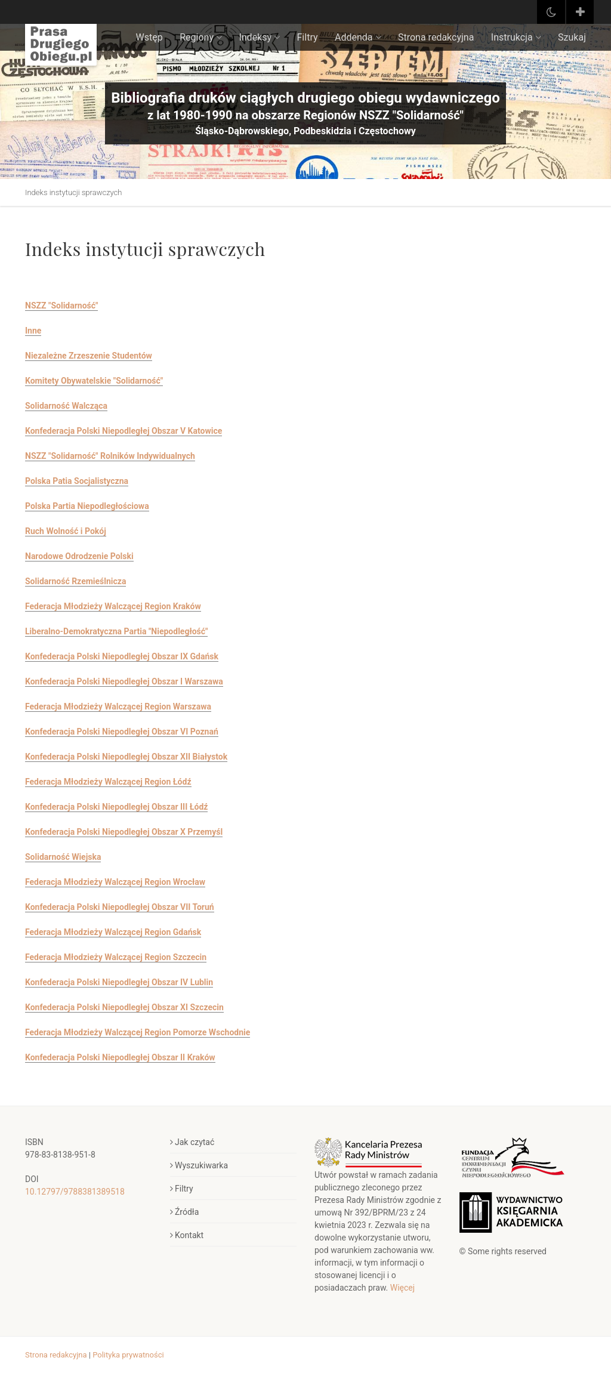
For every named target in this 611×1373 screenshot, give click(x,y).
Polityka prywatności (127, 1354)
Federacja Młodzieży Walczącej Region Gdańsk (113, 932)
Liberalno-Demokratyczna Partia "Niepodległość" (116, 631)
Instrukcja (516, 37)
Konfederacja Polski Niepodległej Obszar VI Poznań (121, 731)
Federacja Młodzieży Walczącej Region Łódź (108, 781)
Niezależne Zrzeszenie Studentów (88, 355)
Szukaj (572, 37)
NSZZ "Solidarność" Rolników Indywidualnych (110, 456)
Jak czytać (192, 1142)
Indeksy (259, 37)
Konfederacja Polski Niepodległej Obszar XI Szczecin (124, 1007)
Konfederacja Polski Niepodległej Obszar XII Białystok (126, 756)
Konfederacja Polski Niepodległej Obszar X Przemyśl (124, 832)
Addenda (358, 37)
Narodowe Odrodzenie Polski (79, 556)
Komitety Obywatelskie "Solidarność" (94, 380)
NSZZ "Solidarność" (61, 305)
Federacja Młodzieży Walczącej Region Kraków (113, 606)
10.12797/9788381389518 (75, 1191)
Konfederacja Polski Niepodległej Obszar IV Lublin (119, 982)
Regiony (201, 37)
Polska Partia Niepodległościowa (87, 506)
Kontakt (187, 1235)
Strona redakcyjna (436, 37)
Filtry (307, 37)
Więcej (402, 1287)
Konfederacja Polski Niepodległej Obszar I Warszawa (124, 681)
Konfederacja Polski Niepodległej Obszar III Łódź (116, 807)
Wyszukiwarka (199, 1165)
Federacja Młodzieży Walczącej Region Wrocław (115, 882)
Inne (33, 330)
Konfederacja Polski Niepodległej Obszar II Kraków (120, 1057)
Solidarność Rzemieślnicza (75, 581)
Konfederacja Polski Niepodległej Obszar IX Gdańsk (121, 656)
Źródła (184, 1212)
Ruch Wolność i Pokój (65, 531)
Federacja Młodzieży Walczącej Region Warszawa (118, 706)
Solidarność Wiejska (63, 857)
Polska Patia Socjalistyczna (76, 481)
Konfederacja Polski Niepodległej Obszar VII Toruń (119, 907)
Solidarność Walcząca (66, 406)
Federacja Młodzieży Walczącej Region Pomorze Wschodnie (137, 1032)
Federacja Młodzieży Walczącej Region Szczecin (115, 957)
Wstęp (149, 37)
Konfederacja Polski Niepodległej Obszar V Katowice (123, 431)
